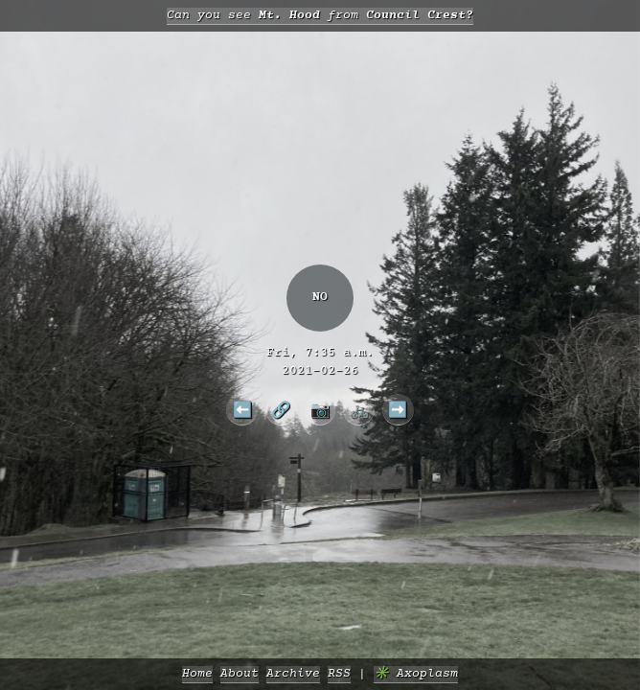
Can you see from (320, 16)
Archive (293, 674)
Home (197, 674)
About (239, 674)
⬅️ (242, 409)
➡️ (397, 409)
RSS (339, 674)
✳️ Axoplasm (416, 674)
